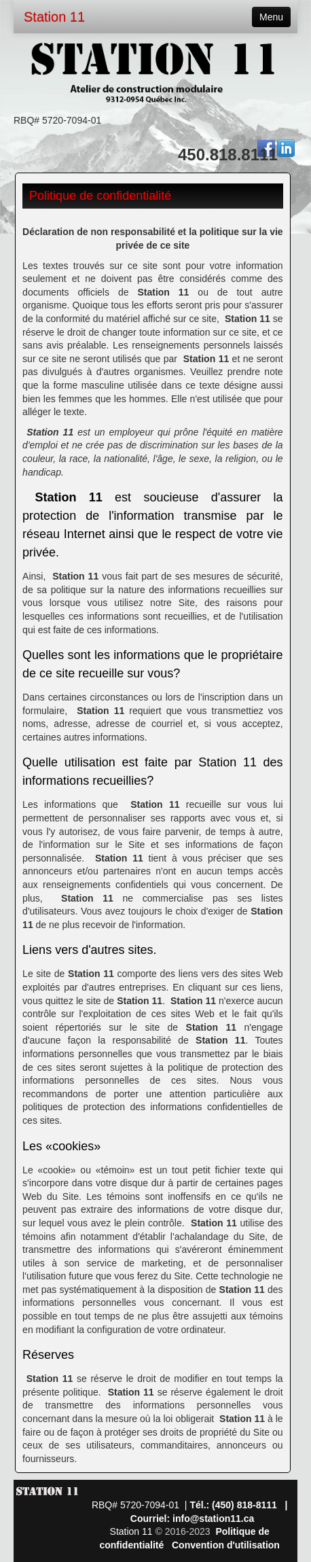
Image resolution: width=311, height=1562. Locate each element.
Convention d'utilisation (226, 1545)
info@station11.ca (213, 1518)
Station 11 (54, 17)
